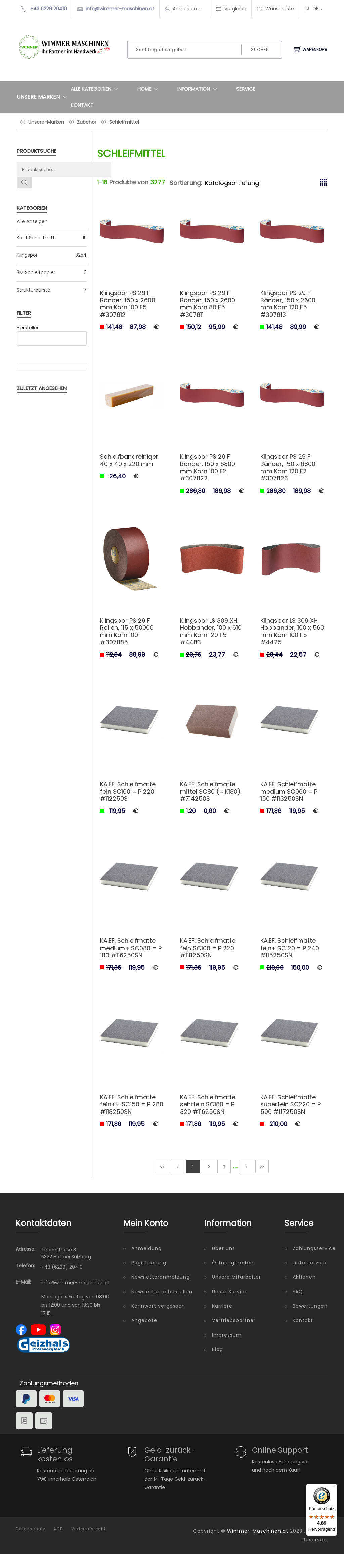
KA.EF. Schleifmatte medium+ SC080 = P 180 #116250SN (131, 947)
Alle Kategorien (96, 89)
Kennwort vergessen (158, 1306)
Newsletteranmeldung (160, 1277)
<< (162, 1167)
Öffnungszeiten (233, 1262)
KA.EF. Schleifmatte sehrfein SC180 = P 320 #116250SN (207, 1104)
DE (315, 8)
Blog (217, 1349)
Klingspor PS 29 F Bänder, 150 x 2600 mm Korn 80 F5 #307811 (207, 304)
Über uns (223, 1248)
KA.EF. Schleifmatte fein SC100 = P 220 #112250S (128, 791)
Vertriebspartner (234, 1320)
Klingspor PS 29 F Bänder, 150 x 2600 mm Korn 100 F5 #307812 (127, 304)
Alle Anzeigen (32, 221)
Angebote (144, 1320)
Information (198, 89)
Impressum (227, 1335)
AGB (58, 1529)
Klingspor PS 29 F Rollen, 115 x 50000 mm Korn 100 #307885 (127, 631)
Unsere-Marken (46, 122)
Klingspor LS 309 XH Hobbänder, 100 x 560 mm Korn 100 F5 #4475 (292, 631)
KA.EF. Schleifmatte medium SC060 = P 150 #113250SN (288, 791)
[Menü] (333, 1488)
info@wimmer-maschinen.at (120, 8)
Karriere (222, 1306)
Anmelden (189, 8)
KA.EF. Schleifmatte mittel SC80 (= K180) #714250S (210, 791)
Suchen (260, 49)
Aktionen (304, 1277)
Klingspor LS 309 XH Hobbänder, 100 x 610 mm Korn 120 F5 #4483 (211, 631)
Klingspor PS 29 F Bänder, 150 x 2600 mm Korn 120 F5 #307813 (287, 304)
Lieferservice (310, 1262)
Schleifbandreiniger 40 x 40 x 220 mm (129, 460)
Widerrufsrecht (88, 1529)
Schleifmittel (124, 122)
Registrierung (148, 1262)
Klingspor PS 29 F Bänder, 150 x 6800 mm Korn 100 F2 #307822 (207, 467)
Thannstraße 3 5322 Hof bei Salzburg (66, 1253)
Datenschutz (30, 1529)
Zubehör (86, 122)
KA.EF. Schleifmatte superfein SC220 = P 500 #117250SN (290, 1104)
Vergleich (231, 8)
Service (245, 88)
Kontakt (82, 105)
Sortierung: (186, 183)
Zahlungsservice (310, 1248)
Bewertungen (310, 1306)
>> (262, 1167)
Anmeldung (146, 1248)
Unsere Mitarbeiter (236, 1277)
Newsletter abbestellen (161, 1291)
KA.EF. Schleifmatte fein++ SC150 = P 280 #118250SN (131, 1104)
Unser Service (230, 1291)
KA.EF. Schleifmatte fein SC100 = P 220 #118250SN (207, 947)
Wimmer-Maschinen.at (257, 1531)
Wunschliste (275, 8)
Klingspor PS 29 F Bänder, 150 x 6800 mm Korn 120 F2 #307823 (287, 467)
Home (149, 89)
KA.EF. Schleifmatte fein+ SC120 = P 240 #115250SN (289, 947)
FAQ (298, 1291)
